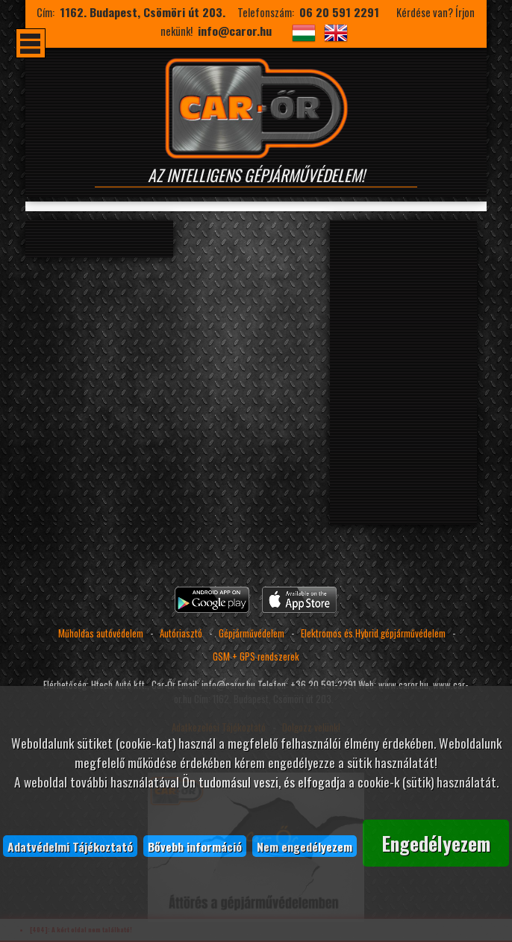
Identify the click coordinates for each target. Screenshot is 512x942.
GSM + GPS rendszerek (256, 656)
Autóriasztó (181, 633)
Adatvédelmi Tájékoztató (70, 846)
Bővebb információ (195, 846)
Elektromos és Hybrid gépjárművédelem (374, 633)
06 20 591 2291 (339, 12)
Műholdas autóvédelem (100, 633)
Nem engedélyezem (304, 846)
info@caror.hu (235, 31)
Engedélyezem (435, 843)
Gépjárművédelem (251, 633)
